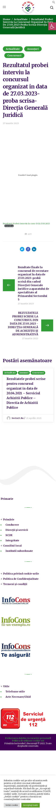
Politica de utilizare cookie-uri (28, 740)
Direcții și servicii (17, 529)
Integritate (12, 540)
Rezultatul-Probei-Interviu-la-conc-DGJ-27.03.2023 (26, 223)
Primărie (8, 519)
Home (6, 19)
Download (9, 226)
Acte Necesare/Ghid (18, 696)
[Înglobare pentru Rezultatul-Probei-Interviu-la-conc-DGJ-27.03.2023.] (28, 175)
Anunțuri (33, 48)
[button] (52, 26)
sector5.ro (18, 418)
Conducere (12, 524)
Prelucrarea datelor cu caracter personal (27, 738)
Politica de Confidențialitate (21, 578)
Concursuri (14, 55)
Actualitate (21, 19)
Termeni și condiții (15, 584)
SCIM (9, 535)
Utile (6, 686)
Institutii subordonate (19, 550)
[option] (28, 395)
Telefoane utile (15, 691)
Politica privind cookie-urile (21, 573)
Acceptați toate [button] (30, 805)
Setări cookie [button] (12, 805)
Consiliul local (12, 545)
